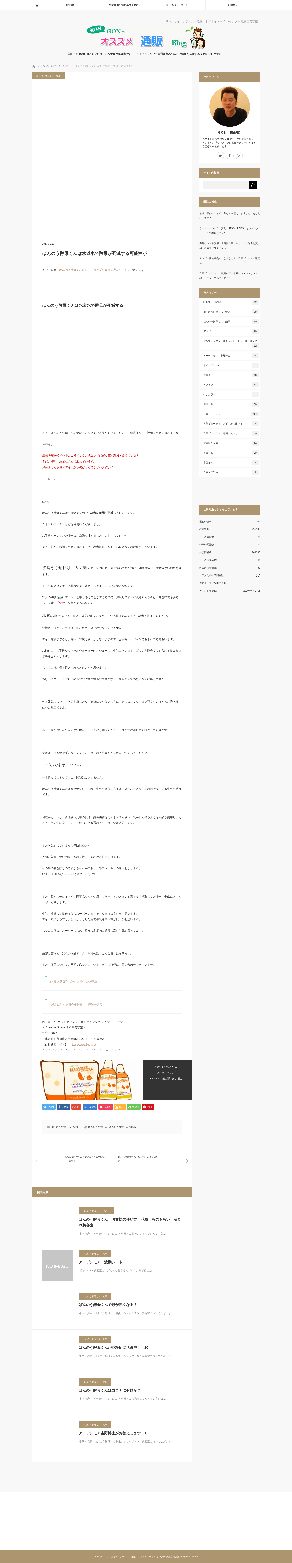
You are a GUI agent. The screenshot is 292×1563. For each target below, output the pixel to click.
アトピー (231, 331)
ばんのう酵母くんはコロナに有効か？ (110, 1391)
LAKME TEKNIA (231, 302)
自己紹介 (69, 5)
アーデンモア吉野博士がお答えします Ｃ (113, 1434)
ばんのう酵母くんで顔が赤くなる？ (108, 1305)
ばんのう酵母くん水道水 (122, 1127)
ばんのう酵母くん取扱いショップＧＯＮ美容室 (89, 270)
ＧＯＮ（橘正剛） (230, 132)
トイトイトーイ (231, 365)
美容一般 (231, 452)
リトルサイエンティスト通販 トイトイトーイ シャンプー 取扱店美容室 (143, 1557)
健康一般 (231, 404)
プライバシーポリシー (178, 5)
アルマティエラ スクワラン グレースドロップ (231, 344)
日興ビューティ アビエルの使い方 (231, 423)
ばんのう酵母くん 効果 (48, 76)
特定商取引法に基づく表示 (123, 5)
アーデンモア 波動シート (100, 1262)
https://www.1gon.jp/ (83, 1044)
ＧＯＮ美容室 (231, 472)
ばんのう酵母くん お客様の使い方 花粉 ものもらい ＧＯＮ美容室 (130, 1223)
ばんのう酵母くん (98, 1127)
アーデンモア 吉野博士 (231, 355)
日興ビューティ (231, 414)
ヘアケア (231, 384)
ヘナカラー (231, 394)
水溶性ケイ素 (231, 443)
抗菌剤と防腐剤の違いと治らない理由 (72, 981)
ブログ (231, 375)
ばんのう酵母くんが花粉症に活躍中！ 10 (113, 1348)
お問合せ (233, 5)
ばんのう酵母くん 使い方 (96, 1211)
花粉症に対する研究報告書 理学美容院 (75, 1004)
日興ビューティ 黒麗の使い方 (231, 433)
